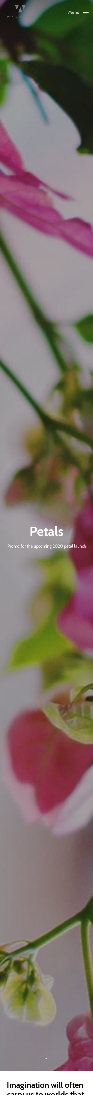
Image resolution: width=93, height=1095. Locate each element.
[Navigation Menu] (78, 12)
